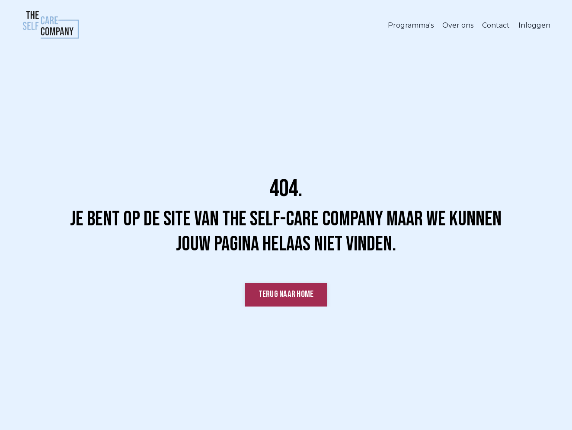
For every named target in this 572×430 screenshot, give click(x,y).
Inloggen (534, 25)
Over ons (457, 25)
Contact (496, 25)
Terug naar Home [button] (286, 294)
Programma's (411, 25)
